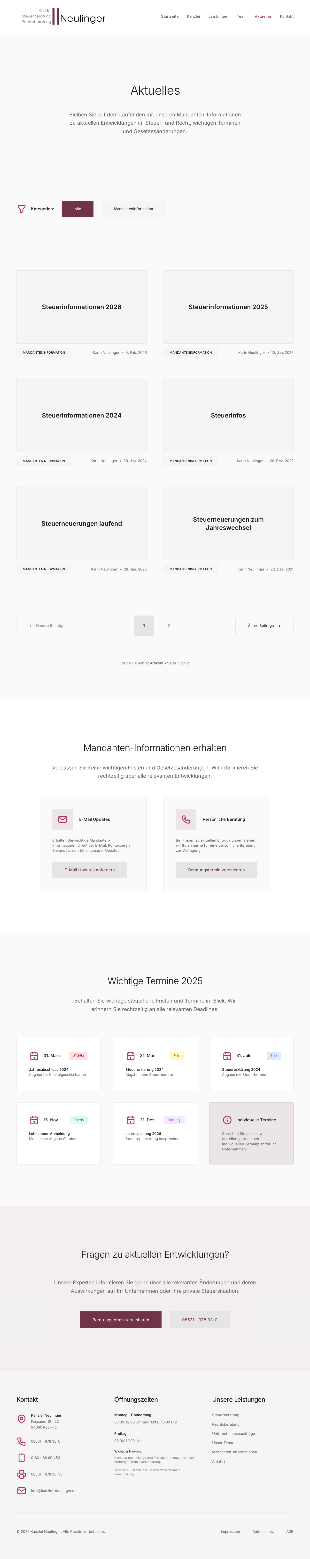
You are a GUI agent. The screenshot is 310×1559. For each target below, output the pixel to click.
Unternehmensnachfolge (233, 1433)
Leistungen (219, 16)
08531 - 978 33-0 (199, 1319)
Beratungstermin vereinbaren (216, 869)
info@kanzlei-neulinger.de (54, 1491)
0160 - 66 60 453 (45, 1458)
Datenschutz (263, 1531)
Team (242, 16)
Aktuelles (263, 16)
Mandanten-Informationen (234, 1452)
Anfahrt (218, 1461)
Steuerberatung (225, 1415)
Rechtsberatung (226, 1424)
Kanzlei (193, 16)
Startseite (170, 16)
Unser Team (222, 1443)
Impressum (230, 1531)
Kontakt (287, 16)
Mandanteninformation (44, 352)
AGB (290, 1531)
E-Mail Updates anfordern (90, 869)
